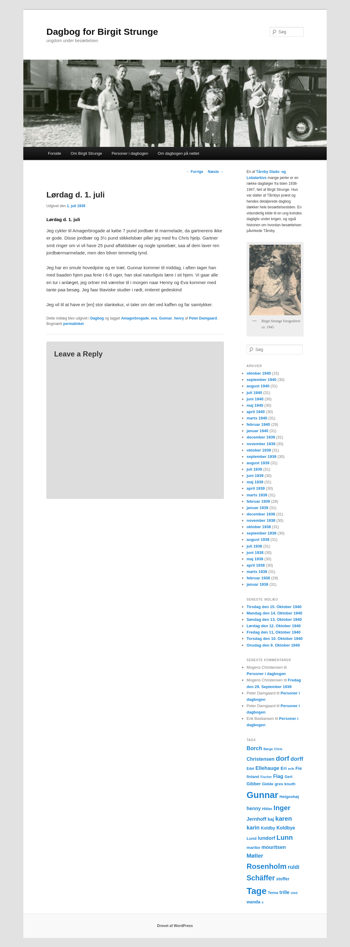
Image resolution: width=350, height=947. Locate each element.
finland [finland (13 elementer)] (253, 777)
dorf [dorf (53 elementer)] (282, 758)
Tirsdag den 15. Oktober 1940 (274, 606)
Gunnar (165, 318)
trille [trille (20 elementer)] (284, 892)
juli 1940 (254, 392)
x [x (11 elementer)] (262, 902)
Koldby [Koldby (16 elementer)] (268, 828)
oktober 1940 (259, 373)
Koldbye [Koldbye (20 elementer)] (286, 827)
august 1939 (258, 463)
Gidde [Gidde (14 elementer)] (267, 784)
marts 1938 (257, 571)
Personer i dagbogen (130, 153)
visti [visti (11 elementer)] (294, 893)
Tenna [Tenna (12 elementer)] (273, 893)
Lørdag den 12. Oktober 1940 (274, 626)
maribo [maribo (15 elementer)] (253, 847)
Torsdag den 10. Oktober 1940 (275, 638)
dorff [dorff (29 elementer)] (297, 759)
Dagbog (97, 318)
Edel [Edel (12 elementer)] (250, 769)
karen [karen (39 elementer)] (283, 818)
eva (154, 318)
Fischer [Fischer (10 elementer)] (266, 777)
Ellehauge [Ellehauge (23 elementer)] (267, 768)
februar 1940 (258, 424)
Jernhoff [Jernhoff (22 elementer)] (256, 819)
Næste (216, 172)
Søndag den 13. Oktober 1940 (274, 619)
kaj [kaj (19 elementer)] (271, 819)
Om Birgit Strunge (86, 153)
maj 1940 (255, 405)
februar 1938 (258, 578)
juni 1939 (255, 475)
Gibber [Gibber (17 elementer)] (254, 783)
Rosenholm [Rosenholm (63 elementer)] (267, 866)
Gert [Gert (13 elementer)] (288, 777)
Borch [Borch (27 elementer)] (254, 748)
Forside (54, 153)
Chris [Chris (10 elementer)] (278, 749)
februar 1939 (258, 501)
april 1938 (256, 565)
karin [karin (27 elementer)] (253, 828)
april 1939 (256, 488)
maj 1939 (255, 482)
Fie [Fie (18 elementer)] (298, 768)
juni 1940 (255, 399)
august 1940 (258, 386)
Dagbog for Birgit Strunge (102, 32)
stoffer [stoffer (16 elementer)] (283, 878)
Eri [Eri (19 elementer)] (284, 768)
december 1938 (261, 514)
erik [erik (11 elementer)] (291, 768)
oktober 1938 (259, 527)
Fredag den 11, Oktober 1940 (274, 632)
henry (179, 318)
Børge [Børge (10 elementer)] (268, 749)
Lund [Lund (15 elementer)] (252, 838)
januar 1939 (257, 507)
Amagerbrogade (135, 318)
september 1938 (261, 533)
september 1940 (261, 379)
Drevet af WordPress (175, 926)
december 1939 (261, 437)
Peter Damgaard (203, 318)
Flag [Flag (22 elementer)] (278, 776)
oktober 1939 (259, 450)
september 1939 (261, 456)
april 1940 (256, 411)
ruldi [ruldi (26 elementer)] (293, 867)
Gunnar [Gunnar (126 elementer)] (262, 795)
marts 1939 (257, 495)
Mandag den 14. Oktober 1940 (274, 613)
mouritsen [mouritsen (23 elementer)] (273, 847)
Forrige (194, 172)
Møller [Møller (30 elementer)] (255, 856)
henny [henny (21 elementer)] (254, 808)
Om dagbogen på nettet (178, 153)
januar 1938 (257, 584)
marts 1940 (257, 418)
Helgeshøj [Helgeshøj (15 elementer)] (289, 796)
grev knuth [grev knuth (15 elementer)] (284, 784)
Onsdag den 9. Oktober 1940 (273, 645)
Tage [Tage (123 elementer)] (257, 891)
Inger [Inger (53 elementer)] (282, 808)
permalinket (73, 324)
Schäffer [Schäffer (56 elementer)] (261, 878)
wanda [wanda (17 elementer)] (253, 901)
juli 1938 (254, 546)
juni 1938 (255, 552)
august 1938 (258, 539)
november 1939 (261, 444)
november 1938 (261, 520)
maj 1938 (255, 559)
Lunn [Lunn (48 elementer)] (285, 837)
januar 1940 (257, 431)
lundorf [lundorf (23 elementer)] (266, 838)
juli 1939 (254, 469)
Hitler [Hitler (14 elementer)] (267, 808)
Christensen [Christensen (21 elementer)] (260, 759)
